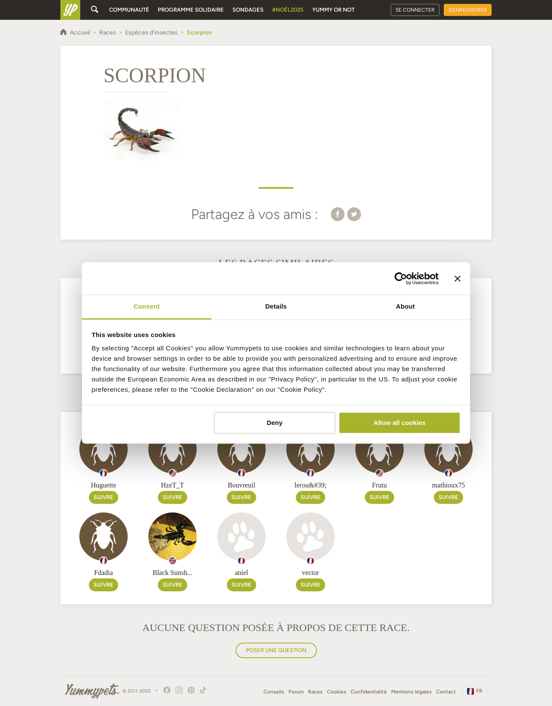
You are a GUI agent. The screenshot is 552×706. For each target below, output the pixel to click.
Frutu (379, 485)
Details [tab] (276, 306)
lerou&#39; (310, 485)
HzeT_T (172, 485)
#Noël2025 (288, 9)
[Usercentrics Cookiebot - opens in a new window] (401, 278)
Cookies (336, 692)
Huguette (103, 485)
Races (315, 692)
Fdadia (103, 572)
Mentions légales (411, 692)
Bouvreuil (241, 485)
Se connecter (415, 10)
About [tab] (405, 306)
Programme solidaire (191, 9)
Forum (296, 692)
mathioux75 (448, 485)
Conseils (273, 692)
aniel (241, 572)
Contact (446, 692)
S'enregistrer (467, 10)
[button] (338, 214)
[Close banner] (458, 278)
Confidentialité (369, 692)
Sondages (247, 9)
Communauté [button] (129, 9)
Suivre (103, 497)
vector (310, 572)
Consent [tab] (147, 306)
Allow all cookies (399, 422)
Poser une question (276, 650)
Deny (274, 422)
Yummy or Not (333, 9)
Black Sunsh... (172, 572)
